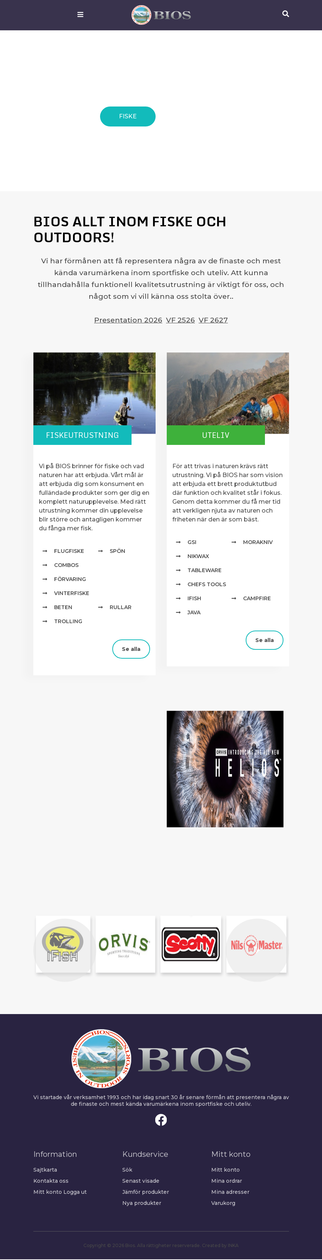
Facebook (161, 1121)
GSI (191, 543)
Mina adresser (230, 1192)
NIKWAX (198, 557)
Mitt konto (47, 1192)
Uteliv (222, 435)
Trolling (68, 622)
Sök (127, 1170)
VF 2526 (180, 319)
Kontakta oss (51, 1181)
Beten (63, 608)
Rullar (121, 608)
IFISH (194, 599)
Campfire (257, 599)
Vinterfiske (71, 594)
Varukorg (223, 1203)
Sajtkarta (45, 1170)
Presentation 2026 (128, 319)
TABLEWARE (204, 571)
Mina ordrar (226, 1181)
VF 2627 (213, 319)
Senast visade (140, 1181)
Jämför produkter (145, 1192)
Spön (117, 552)
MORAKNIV (258, 543)
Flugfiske (69, 552)
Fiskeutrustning (89, 435)
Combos (66, 566)
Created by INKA (220, 1246)
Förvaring (70, 580)
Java (193, 613)
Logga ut (75, 1192)
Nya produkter (141, 1203)
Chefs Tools (206, 585)
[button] (64, 951)
